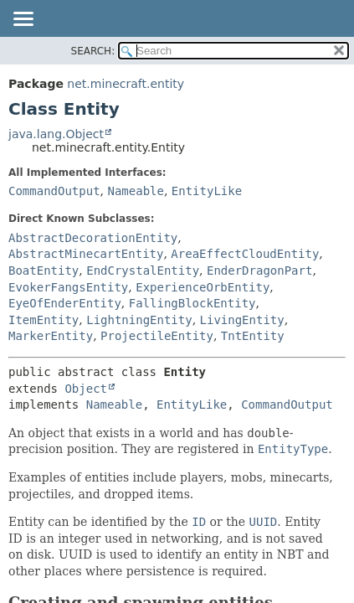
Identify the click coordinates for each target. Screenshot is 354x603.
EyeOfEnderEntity (64, 303)
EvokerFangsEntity (68, 287)
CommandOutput (54, 191)
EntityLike (207, 191)
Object (85, 388)
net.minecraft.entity (125, 83)
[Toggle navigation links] (22, 20)
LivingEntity (242, 320)
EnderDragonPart (259, 270)
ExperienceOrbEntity (202, 287)
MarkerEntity (50, 336)
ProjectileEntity (156, 336)
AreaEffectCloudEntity (245, 253)
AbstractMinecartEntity (85, 253)
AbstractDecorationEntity (92, 238)
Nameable (135, 191)
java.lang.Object (56, 134)
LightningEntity (139, 320)
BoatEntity (43, 270)
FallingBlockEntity (192, 303)
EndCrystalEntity (142, 270)
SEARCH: (93, 51)
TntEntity (253, 336)
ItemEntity (43, 320)
